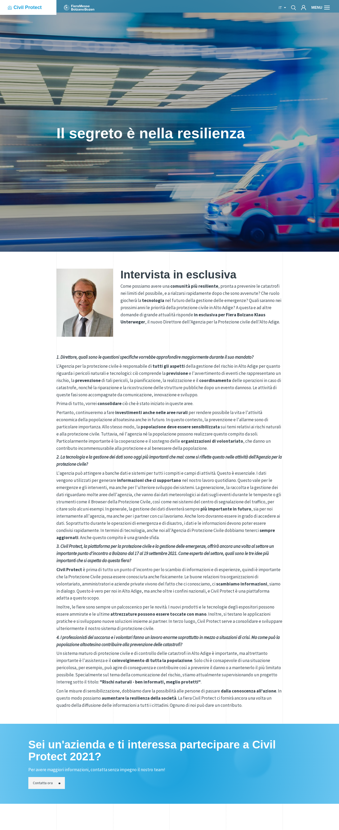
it (281, 8)
